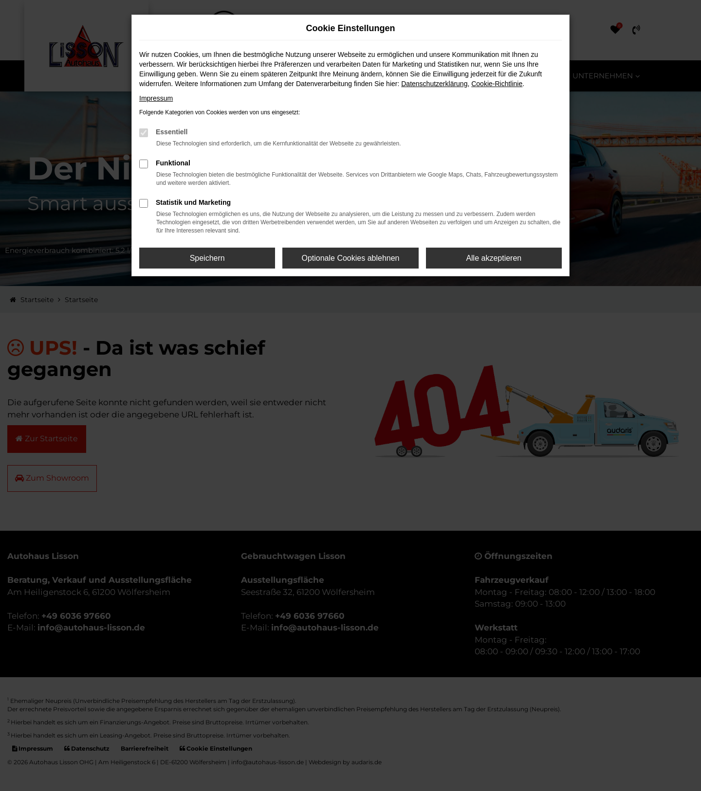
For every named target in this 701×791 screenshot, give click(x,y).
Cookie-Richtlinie (496, 84)
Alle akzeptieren (493, 258)
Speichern (207, 258)
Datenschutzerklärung (434, 84)
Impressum (156, 98)
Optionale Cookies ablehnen (350, 258)
